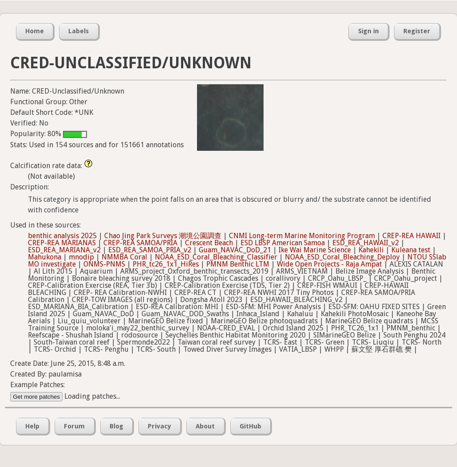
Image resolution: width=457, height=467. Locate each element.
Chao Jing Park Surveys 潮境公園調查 (162, 236)
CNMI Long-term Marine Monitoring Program (302, 236)
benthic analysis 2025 (62, 236)
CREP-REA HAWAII (411, 236)
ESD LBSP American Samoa (282, 243)
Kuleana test (410, 250)
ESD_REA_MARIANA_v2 (64, 250)
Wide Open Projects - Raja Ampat (329, 264)
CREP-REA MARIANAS (62, 243)
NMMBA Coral (124, 257)
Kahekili (371, 250)
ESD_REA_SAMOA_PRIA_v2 (149, 250)
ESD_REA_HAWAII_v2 (365, 243)
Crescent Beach (209, 243)
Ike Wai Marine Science (315, 250)
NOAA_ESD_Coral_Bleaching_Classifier (216, 257)
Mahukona (44, 257)
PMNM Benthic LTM (237, 264)
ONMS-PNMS (104, 264)
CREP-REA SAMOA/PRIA (140, 243)
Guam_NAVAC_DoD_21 (235, 250)
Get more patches (36, 396)
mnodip (81, 257)
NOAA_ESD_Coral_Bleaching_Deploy (342, 257)
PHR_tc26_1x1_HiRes (166, 264)
